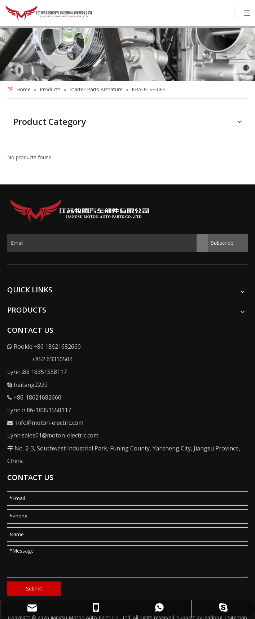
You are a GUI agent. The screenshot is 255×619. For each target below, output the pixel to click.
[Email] (107, 243)
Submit (34, 588)
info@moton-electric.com (49, 423)
